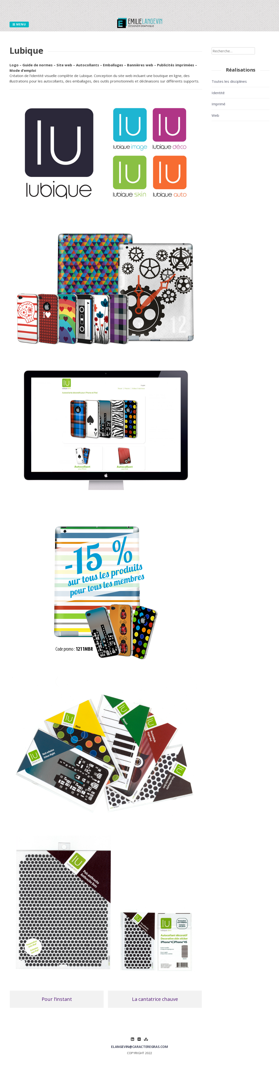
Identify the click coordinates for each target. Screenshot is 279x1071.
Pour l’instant (57, 999)
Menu (19, 24)
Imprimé (219, 104)
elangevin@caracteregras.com (139, 1046)
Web (215, 115)
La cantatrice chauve (155, 999)
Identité (219, 92)
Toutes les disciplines (229, 81)
